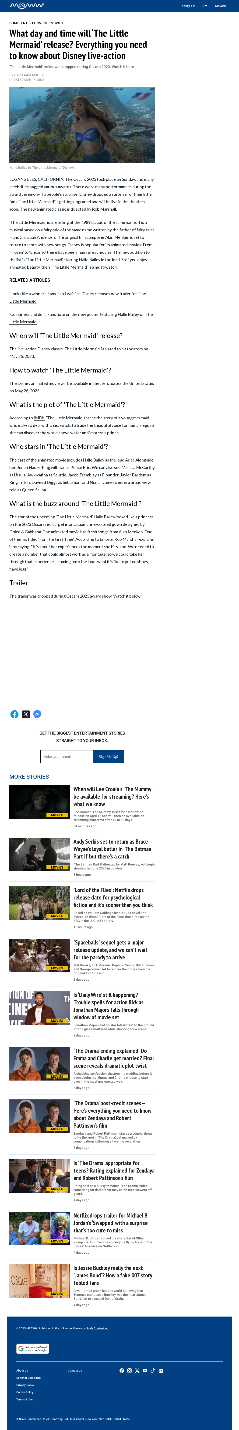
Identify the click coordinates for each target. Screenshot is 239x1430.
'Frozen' (16, 252)
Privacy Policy (25, 1385)
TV (205, 6)
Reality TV (187, 6)
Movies (220, 6)
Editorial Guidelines (28, 1377)
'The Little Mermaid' (36, 201)
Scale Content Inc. (97, 1328)
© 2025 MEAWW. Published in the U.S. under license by (51, 1328)
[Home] (26, 6)
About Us (22, 1370)
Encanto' (38, 252)
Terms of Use (24, 1399)
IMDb (39, 417)
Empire (106, 539)
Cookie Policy (24, 1392)
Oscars (79, 179)
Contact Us (75, 1370)
